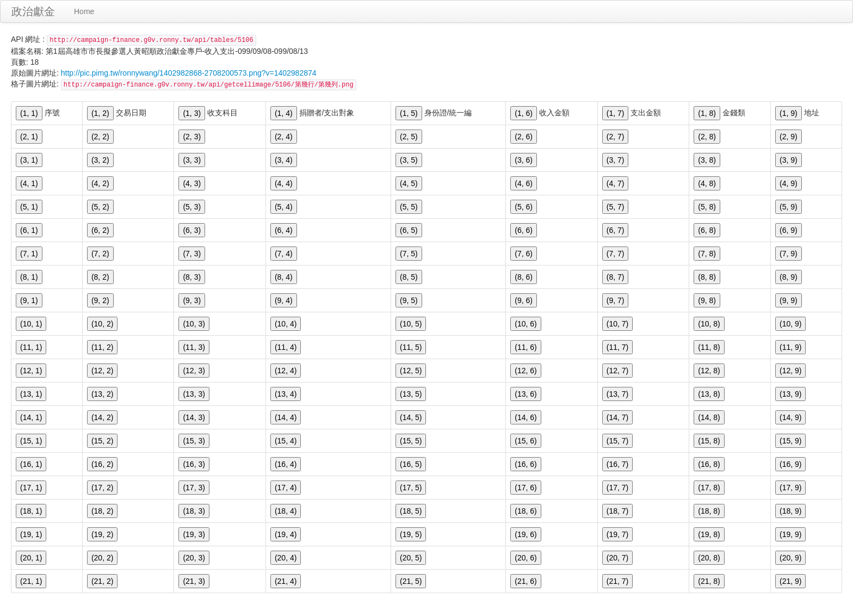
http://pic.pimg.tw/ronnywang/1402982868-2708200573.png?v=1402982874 (189, 73)
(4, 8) (707, 183)
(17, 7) (617, 487)
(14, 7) (617, 417)
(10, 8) (709, 323)
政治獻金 (33, 11)
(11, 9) (790, 347)
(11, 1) (31, 347)
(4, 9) (789, 183)
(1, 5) (409, 113)
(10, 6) (525, 323)
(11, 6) (525, 347)
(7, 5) (409, 253)
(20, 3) (194, 557)
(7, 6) (524, 253)
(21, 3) (194, 581)
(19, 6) (525, 534)
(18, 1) (31, 511)
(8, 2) (100, 277)
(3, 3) (192, 160)
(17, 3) (194, 487)
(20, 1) (31, 557)
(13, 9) (790, 394)
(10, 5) (411, 323)
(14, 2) (102, 417)
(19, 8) (709, 534)
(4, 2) (100, 183)
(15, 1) (31, 440)
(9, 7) (616, 300)
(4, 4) (284, 183)
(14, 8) (709, 417)
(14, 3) (194, 417)
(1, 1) (29, 113)
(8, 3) (192, 277)
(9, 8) (707, 300)
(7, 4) (284, 253)
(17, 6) (525, 487)
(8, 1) (29, 277)
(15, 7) (617, 440)
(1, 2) (100, 113)
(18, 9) (790, 511)
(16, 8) (709, 464)
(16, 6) (525, 464)
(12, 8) (709, 370)
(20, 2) (102, 557)
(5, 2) (100, 206)
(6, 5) (409, 230)
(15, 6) (525, 440)
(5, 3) (192, 206)
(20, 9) (790, 557)
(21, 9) (790, 581)
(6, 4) (284, 230)
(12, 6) (525, 370)
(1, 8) (707, 113)
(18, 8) (709, 511)
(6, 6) (524, 230)
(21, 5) (411, 581)
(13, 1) (31, 394)
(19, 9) (790, 534)
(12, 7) (617, 370)
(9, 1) (29, 300)
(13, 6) (525, 394)
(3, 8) (707, 160)
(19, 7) (617, 534)
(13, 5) (411, 394)
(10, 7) (617, 323)
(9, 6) (524, 300)
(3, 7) (616, 160)
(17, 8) (709, 487)
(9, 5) (409, 300)
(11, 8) (709, 347)
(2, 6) (524, 136)
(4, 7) (616, 183)
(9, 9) (789, 300)
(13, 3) (194, 394)
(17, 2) (102, 487)
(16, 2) (102, 464)
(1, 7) (616, 113)
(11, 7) (617, 347)
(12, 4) (285, 370)
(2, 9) (789, 136)
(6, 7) (616, 230)
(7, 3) (192, 253)
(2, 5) (409, 136)
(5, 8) (707, 206)
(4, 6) (524, 183)
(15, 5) (411, 440)
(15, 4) (285, 440)
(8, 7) (616, 277)
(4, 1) (29, 183)
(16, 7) (617, 464)
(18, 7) (617, 511)
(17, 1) (31, 487)
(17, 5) (411, 487)
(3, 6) (524, 160)
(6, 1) (29, 230)
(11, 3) (194, 347)
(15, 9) (790, 440)
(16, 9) (790, 464)
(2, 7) (616, 136)
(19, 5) (411, 534)
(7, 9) (789, 253)
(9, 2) (100, 300)
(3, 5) (409, 160)
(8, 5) (409, 277)
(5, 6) (524, 206)
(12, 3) (194, 370)
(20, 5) (411, 557)
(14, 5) (411, 417)
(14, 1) (31, 417)
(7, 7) (616, 253)
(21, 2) (102, 581)
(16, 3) (194, 464)
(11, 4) (285, 347)
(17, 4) (285, 487)
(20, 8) (709, 557)
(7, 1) (29, 253)
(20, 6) (525, 557)
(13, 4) (285, 394)
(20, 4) (285, 557)
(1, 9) (789, 113)
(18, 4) (285, 511)
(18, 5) (411, 511)
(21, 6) (525, 581)
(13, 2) (102, 394)
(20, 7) (617, 557)
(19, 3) (194, 534)
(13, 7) (617, 394)
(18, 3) (194, 511)
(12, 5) (411, 370)
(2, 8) (707, 136)
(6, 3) (192, 230)
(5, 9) (789, 206)
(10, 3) (194, 323)
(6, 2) (100, 230)
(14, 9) (790, 417)
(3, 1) (29, 160)
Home (84, 11)
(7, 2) (100, 253)
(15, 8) (709, 440)
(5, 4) (284, 206)
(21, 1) (31, 581)
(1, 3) (192, 113)
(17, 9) (790, 487)
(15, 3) (194, 440)
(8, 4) (284, 277)
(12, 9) (790, 370)
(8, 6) (524, 277)
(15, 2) (102, 440)
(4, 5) (409, 183)
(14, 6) (525, 417)
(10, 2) (102, 323)
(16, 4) (285, 464)
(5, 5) (409, 206)
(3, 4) (284, 160)
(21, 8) (709, 581)
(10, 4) (285, 323)
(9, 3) (192, 300)
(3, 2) (100, 160)
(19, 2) (102, 534)
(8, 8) (707, 277)
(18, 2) (102, 511)
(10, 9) (790, 323)
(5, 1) (29, 206)
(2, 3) (192, 136)
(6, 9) (789, 230)
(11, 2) (102, 347)
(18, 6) (525, 511)
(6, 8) (707, 230)
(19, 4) (285, 534)
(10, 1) (31, 323)
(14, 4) (285, 417)
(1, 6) (524, 113)
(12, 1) (31, 370)
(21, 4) (285, 581)
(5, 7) (616, 206)
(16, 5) (411, 464)
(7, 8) (707, 253)
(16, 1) (31, 464)
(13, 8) (709, 394)
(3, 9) (789, 160)
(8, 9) (789, 277)
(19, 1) (31, 534)
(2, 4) (284, 136)
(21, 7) (617, 581)
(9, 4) (284, 300)
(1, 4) (284, 113)
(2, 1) (29, 136)
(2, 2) (100, 136)
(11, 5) (411, 347)
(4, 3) (192, 183)
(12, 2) (102, 370)
